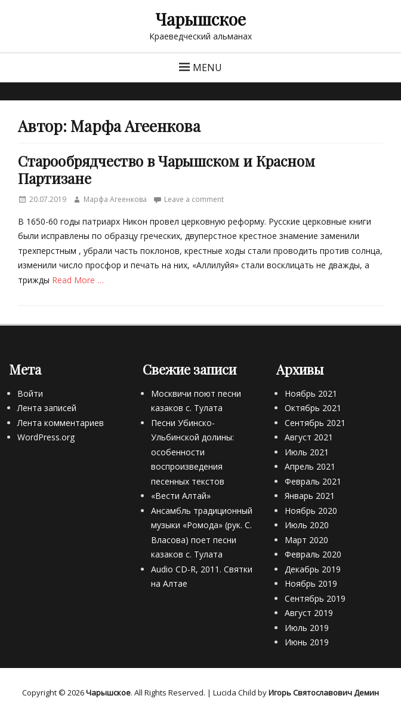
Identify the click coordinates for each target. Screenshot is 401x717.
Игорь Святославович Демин (324, 692)
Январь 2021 (310, 495)
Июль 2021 (307, 452)
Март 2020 (306, 540)
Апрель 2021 (310, 466)
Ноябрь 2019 (311, 583)
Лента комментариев (60, 422)
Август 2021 (309, 437)
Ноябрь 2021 (311, 393)
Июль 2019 (307, 627)
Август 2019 (309, 612)
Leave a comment (194, 199)
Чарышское (200, 19)
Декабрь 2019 (313, 569)
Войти (30, 393)
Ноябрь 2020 (311, 510)
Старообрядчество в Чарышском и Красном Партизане (166, 169)
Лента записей (46, 407)
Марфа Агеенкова (115, 199)
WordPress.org (46, 437)
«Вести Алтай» (181, 495)
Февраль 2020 (313, 554)
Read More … (78, 280)
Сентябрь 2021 (315, 422)
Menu (207, 67)
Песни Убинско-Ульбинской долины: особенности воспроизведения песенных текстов (192, 452)
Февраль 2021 (313, 481)
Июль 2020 (307, 525)
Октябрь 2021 (313, 407)
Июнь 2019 (307, 642)
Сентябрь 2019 (315, 598)
